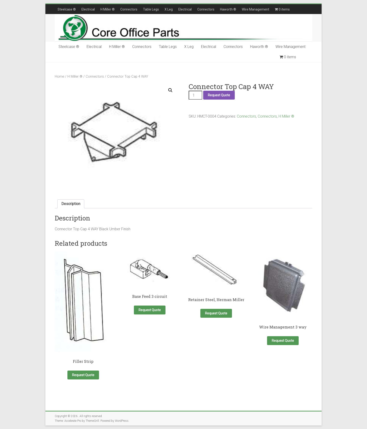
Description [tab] (70, 204)
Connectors (128, 9)
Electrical (88, 9)
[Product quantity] (195, 95)
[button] (170, 90)
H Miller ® (107, 9)
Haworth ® (228, 9)
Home (59, 76)
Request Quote (219, 95)
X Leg (169, 9)
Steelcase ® (67, 9)
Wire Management (255, 9)
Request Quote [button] (83, 375)
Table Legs (151, 9)
